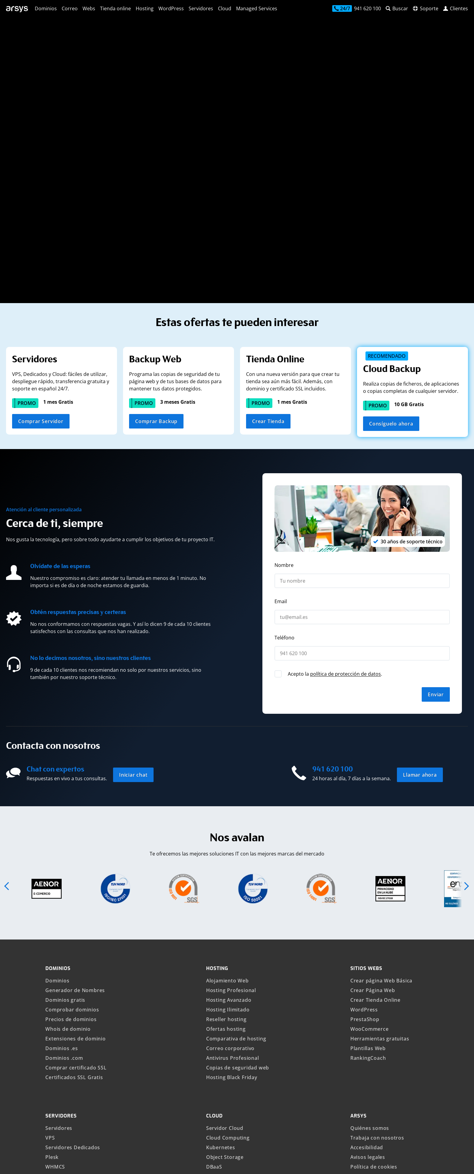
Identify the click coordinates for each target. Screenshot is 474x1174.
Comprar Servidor (40, 250)
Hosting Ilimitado (228, 838)
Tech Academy (368, 1053)
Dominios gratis (65, 828)
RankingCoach (368, 886)
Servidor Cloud (224, 956)
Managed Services (256, 8)
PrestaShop (364, 848)
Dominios (46, 8)
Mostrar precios (118, 1162)
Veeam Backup (63, 1014)
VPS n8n (55, 1053)
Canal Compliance (372, 1072)
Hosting (145, 8)
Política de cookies (373, 995)
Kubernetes (220, 976)
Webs (89, 8)
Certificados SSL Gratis (74, 906)
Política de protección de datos (389, 1005)
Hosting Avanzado (229, 828)
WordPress (171, 8)
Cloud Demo (221, 1005)
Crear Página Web (372, 819)
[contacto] (356, 9)
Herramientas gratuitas (379, 867)
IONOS (413, 1162)
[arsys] (17, 9)
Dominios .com (64, 886)
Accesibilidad (366, 976)
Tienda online (115, 8)
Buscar (217, 103)
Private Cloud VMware (234, 1014)
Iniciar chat (133, 603)
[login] (455, 8)
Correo (70, 8)
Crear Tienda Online (375, 828)
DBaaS (214, 995)
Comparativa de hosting (236, 867)
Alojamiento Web (227, 809)
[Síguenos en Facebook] (412, 1114)
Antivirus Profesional (232, 886)
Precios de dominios (70, 848)
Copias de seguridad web (237, 896)
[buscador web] (397, 8)
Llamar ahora (420, 603)
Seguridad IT (366, 1024)
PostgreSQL (221, 1024)
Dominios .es (61, 877)
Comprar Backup (156, 250)
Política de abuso (372, 1014)
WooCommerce (369, 857)
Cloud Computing (228, 966)
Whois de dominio (68, 857)
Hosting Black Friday (231, 906)
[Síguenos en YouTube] (453, 1114)
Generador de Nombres (75, 819)
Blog (355, 1043)
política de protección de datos (345, 502)
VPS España (59, 1024)
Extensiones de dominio (75, 867)
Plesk (52, 985)
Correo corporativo (230, 877)
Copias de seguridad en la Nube (85, 1005)
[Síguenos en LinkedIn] (433, 1114)
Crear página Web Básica (381, 809)
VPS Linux (57, 1034)
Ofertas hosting (226, 857)
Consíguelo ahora (391, 252)
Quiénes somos (369, 956)
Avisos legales (367, 985)
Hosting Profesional (231, 819)
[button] (7, 715)
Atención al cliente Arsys (381, 1034)
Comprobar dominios (72, 838)
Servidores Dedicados (72, 976)
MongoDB (218, 1034)
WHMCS (55, 995)
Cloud (224, 8)
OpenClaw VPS (63, 1063)
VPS (50, 966)
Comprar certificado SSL (75, 896)
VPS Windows (62, 1043)
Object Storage (225, 985)
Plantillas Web (368, 877)
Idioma (221, 1162)
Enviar (436, 523)
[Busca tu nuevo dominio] (120, 103)
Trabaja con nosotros (377, 966)
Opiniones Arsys (370, 1063)
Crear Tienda (268, 250)
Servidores (201, 8)
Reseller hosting (226, 848)
